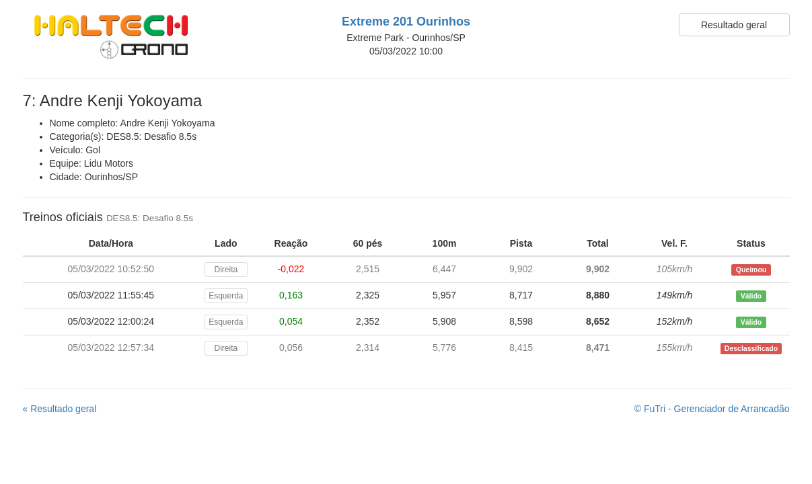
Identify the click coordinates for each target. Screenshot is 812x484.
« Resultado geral (60, 408)
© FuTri (712, 408)
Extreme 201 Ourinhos (406, 21)
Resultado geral (734, 24)
